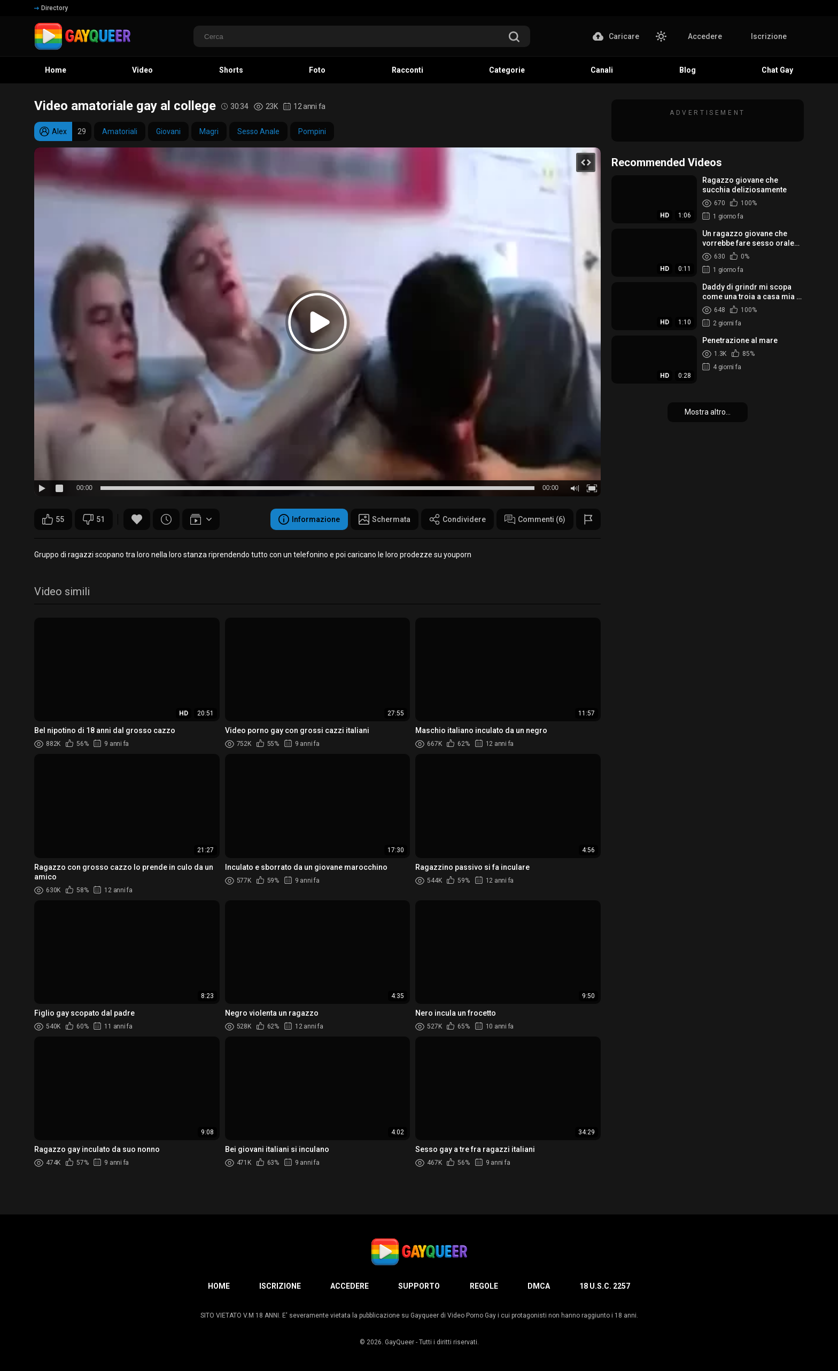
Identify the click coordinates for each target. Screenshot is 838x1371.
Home (219, 1286)
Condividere (457, 519)
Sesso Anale (258, 131)
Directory (51, 8)
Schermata (384, 519)
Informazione (309, 519)
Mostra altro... (708, 412)
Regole (484, 1286)
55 (53, 519)
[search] (514, 38)
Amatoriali (119, 131)
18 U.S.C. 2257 (604, 1286)
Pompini (312, 131)
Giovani (168, 131)
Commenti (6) (535, 519)
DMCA (538, 1286)
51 (94, 519)
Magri (209, 131)
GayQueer (399, 1342)
